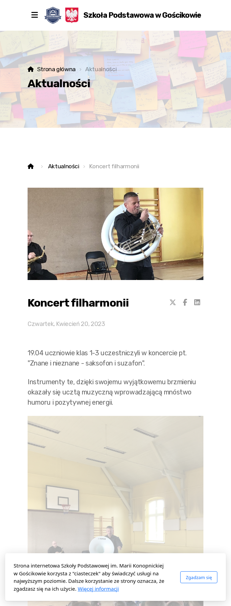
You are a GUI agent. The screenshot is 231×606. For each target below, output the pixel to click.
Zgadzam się (199, 577)
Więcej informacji (98, 588)
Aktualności (63, 166)
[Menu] (34, 15)
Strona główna (56, 69)
